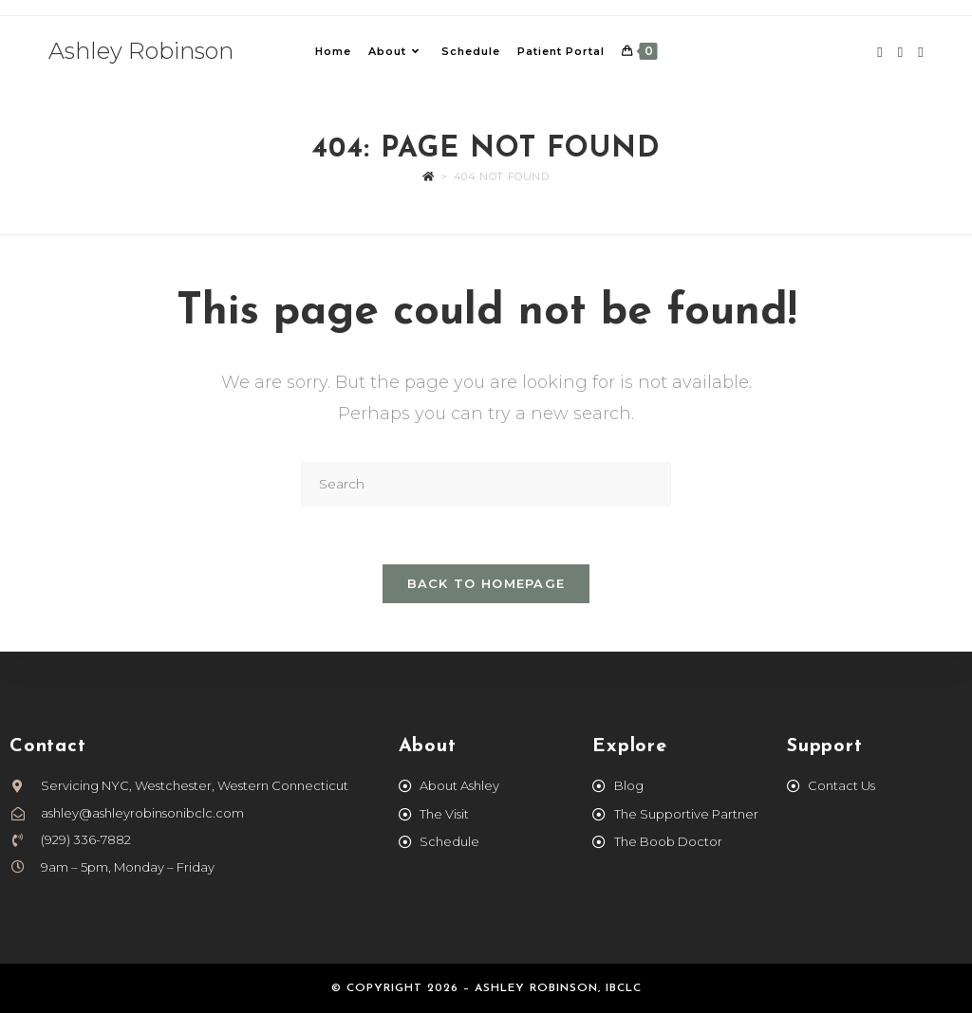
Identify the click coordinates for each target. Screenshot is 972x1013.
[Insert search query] (486, 484)
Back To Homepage (486, 583)
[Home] (428, 176)
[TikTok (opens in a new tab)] (920, 52)
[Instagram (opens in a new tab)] (900, 52)
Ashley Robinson (141, 50)
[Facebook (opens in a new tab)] (879, 52)
